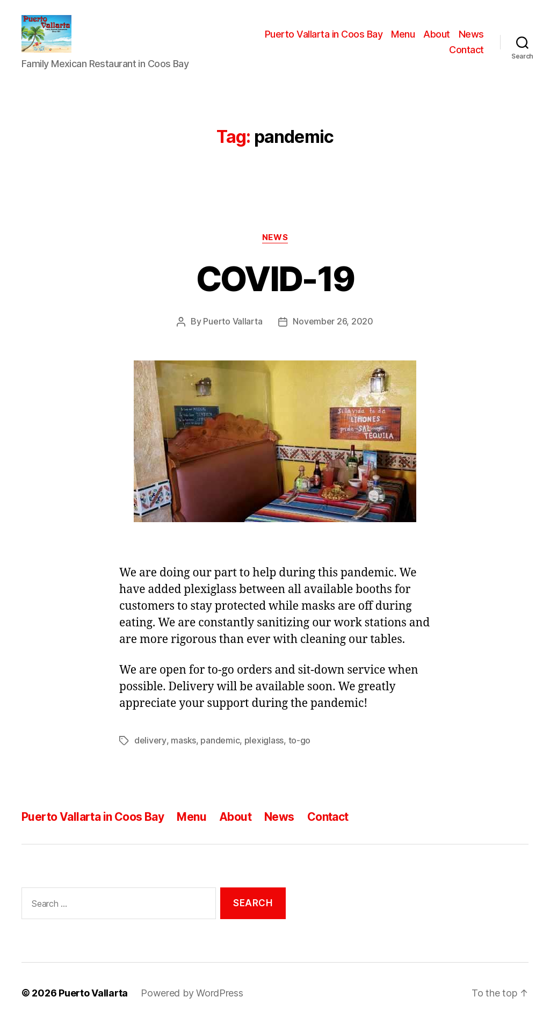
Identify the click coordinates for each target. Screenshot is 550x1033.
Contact (466, 55)
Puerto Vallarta (232, 332)
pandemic (219, 750)
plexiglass (263, 750)
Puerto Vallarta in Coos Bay (324, 39)
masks (183, 750)
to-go (299, 750)
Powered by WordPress (192, 1002)
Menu (403, 39)
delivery (150, 750)
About (436, 39)
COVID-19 (275, 289)
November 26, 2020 (333, 332)
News (471, 39)
